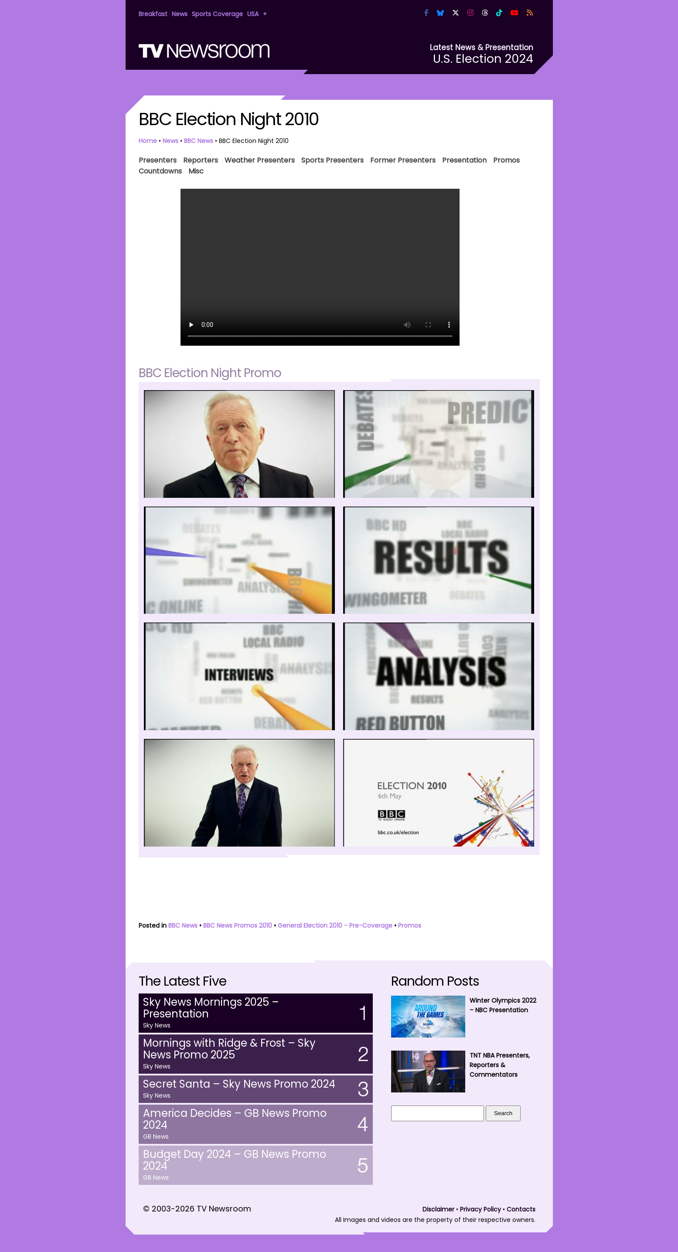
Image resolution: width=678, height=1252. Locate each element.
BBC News (198, 140)
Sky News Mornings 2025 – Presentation (211, 1008)
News (179, 14)
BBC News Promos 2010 (237, 925)
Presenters (158, 159)
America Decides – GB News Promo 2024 (235, 1119)
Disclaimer (438, 1209)
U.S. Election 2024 (483, 59)
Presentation (464, 159)
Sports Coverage (217, 14)
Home (148, 140)
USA (253, 14)
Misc (196, 170)
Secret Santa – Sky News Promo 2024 (239, 1084)
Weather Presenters (260, 159)
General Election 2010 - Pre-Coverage (335, 925)
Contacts (521, 1209)
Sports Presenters (332, 159)
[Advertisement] (339, 890)
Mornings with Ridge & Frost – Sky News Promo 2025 (229, 1049)
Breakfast (153, 14)
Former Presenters (403, 159)
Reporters (200, 159)
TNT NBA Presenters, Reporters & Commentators (500, 1065)
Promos (506, 159)
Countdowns (160, 170)
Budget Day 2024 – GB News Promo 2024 (234, 1160)
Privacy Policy (480, 1209)
